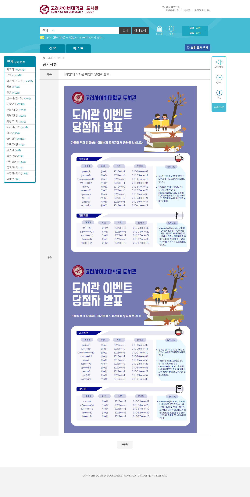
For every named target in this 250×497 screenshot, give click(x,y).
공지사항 (219, 67)
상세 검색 (140, 30)
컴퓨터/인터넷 (19, 98)
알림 (171, 34)
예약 (195, 33)
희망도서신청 (199, 47)
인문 (13, 92)
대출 (195, 28)
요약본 (13, 179)
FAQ (219, 98)
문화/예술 (16, 110)
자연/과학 (16, 121)
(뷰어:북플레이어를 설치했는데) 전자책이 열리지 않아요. (72, 37)
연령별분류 (16, 161)
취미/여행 (16, 144)
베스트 (78, 48)
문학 (14, 75)
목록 (125, 444)
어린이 (14, 150)
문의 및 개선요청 (202, 10)
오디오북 (16, 138)
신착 (52, 48)
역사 (13, 133)
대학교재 (16, 104)
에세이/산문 (17, 127)
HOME (187, 10)
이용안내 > (219, 107)
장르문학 (15, 156)
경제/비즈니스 (20, 81)
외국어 (16, 69)
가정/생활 (16, 115)
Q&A (219, 82)
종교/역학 (15, 167)
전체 (45, 30)
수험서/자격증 (17, 173)
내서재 (159, 34)
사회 (13, 86)
